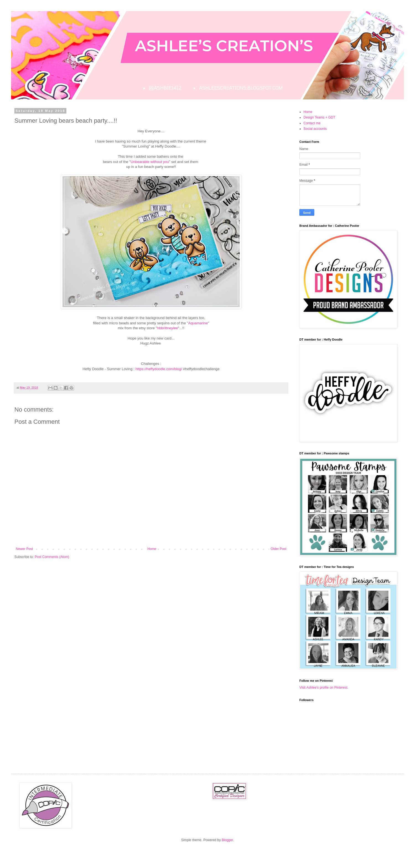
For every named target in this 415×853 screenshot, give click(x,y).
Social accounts (315, 129)
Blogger (227, 840)
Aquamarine (198, 323)
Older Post (278, 549)
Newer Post (24, 549)
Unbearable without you (150, 162)
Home (151, 549)
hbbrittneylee (167, 328)
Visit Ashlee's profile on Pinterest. (323, 687)
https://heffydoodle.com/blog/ (158, 369)
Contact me (312, 123)
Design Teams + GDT (319, 117)
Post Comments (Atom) (52, 557)
